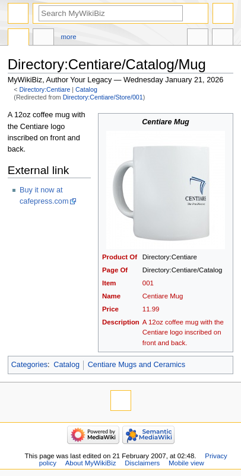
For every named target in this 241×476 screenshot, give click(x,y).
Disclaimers (142, 463)
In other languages (198, 38)
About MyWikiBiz (90, 463)
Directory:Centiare (45, 89)
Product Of (119, 256)
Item (109, 283)
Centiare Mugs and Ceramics (136, 365)
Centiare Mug (162, 296)
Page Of (115, 270)
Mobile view (186, 463)
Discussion (43, 38)
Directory (18, 38)
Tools (223, 38)
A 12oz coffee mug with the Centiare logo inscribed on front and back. (183, 332)
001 (148, 283)
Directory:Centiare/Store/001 (103, 97)
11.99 (151, 309)
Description (120, 322)
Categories (29, 365)
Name (111, 296)
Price (110, 309)
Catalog (86, 89)
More (69, 36)
